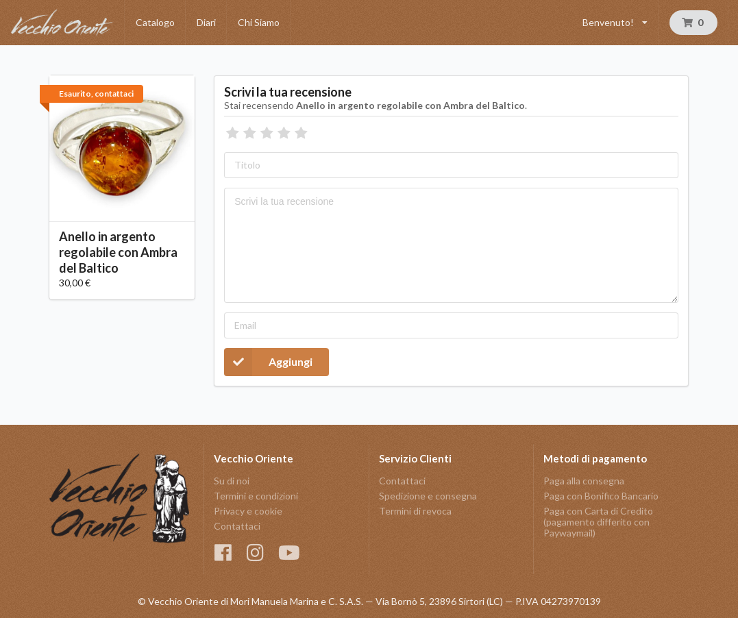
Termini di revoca (415, 511)
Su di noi (231, 480)
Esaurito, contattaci (96, 93)
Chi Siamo (259, 22)
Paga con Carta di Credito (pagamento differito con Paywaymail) (598, 522)
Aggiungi (268, 362)
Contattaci (237, 526)
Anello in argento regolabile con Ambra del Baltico (118, 252)
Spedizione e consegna (428, 496)
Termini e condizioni (256, 496)
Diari (206, 22)
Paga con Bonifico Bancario (601, 496)
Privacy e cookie (248, 511)
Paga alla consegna (583, 480)
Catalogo (155, 22)
